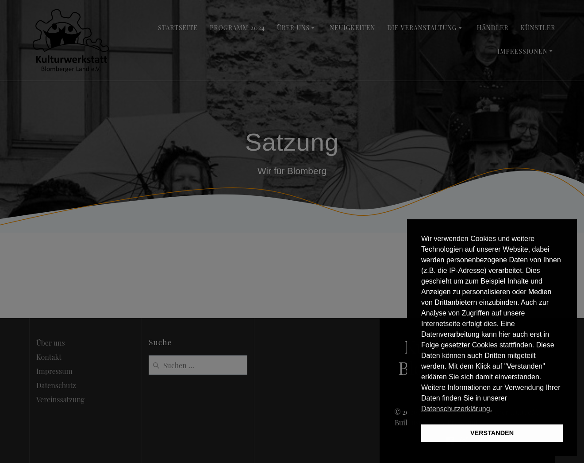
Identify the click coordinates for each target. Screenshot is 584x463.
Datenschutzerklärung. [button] (456, 408)
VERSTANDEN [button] (492, 432)
